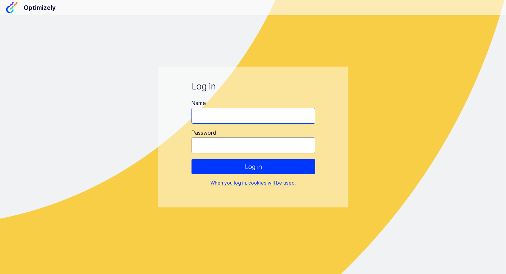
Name (198, 103)
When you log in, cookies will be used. (253, 183)
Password (203, 132)
